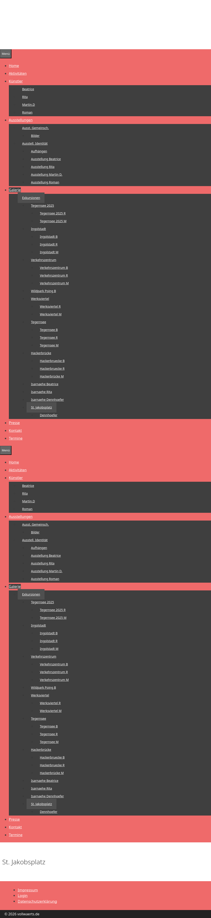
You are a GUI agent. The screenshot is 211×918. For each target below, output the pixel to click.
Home (14, 65)
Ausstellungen (21, 120)
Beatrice (28, 89)
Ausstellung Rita (42, 167)
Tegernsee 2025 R (53, 213)
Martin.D (28, 104)
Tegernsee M (49, 345)
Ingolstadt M (49, 252)
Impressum (28, 889)
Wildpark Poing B (43, 291)
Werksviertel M (51, 314)
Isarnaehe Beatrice (44, 384)
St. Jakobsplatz (41, 407)
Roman (27, 112)
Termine (15, 438)
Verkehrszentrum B (54, 267)
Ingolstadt (38, 229)
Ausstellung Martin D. (46, 174)
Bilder (35, 136)
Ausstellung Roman (45, 182)
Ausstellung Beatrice (46, 159)
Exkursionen (31, 198)
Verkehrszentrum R (54, 275)
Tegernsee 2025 (42, 205)
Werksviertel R (50, 306)
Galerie (15, 189)
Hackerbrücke (41, 353)
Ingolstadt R (49, 244)
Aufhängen (39, 151)
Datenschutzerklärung (37, 901)
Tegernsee (38, 322)
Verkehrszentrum (43, 260)
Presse (14, 422)
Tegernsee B (49, 330)
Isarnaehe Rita (41, 392)
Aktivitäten (18, 73)
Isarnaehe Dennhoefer (47, 399)
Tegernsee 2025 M (53, 221)
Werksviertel (40, 299)
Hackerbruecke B (52, 361)
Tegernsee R (49, 337)
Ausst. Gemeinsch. (35, 128)
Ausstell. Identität (35, 143)
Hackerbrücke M (52, 376)
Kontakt (15, 430)
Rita (25, 97)
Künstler (16, 81)
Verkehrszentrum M (54, 283)
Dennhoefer (48, 415)
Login (23, 895)
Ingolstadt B (49, 236)
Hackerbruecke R (52, 368)
